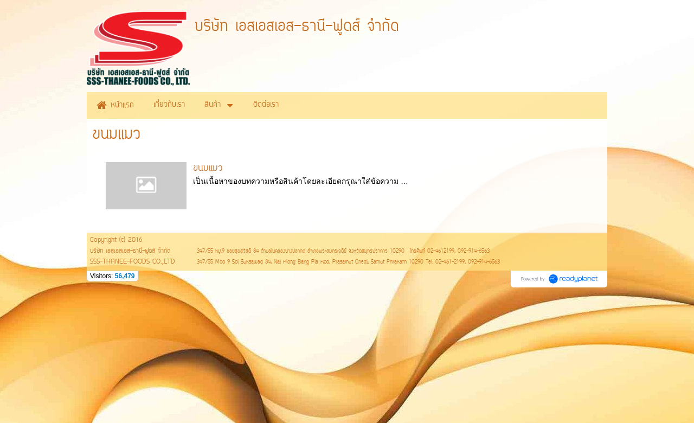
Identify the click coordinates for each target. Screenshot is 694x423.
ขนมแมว (208, 169)
